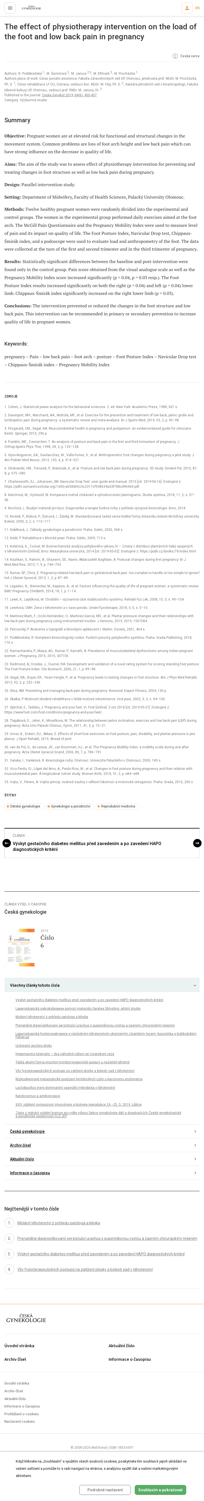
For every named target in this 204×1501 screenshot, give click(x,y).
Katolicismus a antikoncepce (38, 1096)
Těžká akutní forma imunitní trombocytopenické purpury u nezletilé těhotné (72, 1062)
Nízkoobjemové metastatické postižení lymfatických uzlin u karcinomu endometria (79, 1079)
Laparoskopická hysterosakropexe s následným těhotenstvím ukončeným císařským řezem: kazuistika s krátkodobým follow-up (106, 1035)
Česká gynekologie (27, 1131)
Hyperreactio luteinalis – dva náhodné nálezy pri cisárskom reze (65, 1054)
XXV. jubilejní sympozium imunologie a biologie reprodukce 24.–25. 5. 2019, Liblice (79, 1105)
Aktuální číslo (22, 1159)
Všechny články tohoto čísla (35, 985)
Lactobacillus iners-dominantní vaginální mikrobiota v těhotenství (65, 1088)
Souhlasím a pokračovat (160, 1490)
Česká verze (186, 56)
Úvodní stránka (19, 1346)
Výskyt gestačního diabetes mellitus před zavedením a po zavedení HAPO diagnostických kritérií (87, 846)
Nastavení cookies (19, 1421)
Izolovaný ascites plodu (34, 1046)
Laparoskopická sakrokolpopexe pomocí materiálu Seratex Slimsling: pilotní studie (78, 1009)
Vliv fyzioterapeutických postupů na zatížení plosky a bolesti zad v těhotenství (75, 1071)
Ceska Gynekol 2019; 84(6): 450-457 (69, 95)
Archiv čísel (20, 1145)
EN (197, 8)
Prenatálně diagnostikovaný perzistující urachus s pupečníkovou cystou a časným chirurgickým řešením (95, 1025)
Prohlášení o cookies (21, 1414)
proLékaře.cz (28, 10)
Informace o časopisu (30, 1173)
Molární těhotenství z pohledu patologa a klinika (52, 1017)
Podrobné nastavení (105, 1490)
